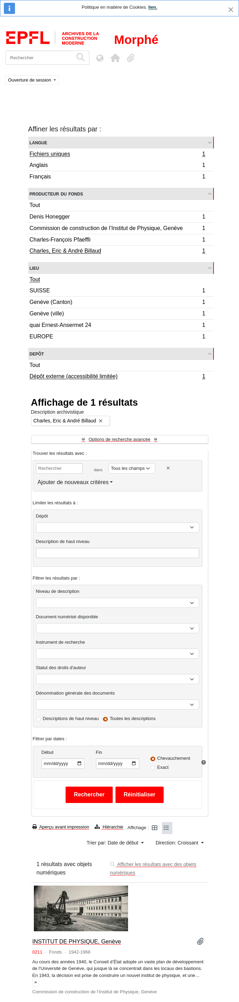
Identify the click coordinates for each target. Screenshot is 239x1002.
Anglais (117, 166)
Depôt (37, 353)
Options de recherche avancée (119, 439)
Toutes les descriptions (133, 718)
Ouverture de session (30, 80)
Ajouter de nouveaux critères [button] (73, 482)
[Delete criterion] (168, 468)
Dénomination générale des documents (75, 693)
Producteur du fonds (56, 193)
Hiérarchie (109, 826)
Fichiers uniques (117, 155)
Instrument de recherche (60, 642)
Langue (38, 142)
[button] (115, 58)
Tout (35, 205)
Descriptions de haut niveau (71, 718)
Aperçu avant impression (60, 826)
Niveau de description (58, 591)
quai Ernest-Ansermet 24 (117, 326)
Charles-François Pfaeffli (117, 241)
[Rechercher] (39, 58)
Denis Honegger (117, 218)
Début (48, 752)
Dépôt (42, 516)
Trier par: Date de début (113, 843)
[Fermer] (231, 9)
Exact (163, 767)
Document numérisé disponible (67, 616)
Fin (99, 752)
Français (117, 177)
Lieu (34, 268)
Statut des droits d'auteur (61, 667)
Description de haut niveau (63, 541)
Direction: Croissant (178, 843)
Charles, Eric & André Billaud (117, 252)
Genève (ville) (117, 314)
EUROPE (117, 337)
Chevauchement (174, 758)
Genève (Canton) (117, 303)
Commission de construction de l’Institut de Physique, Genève (117, 229)
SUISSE (117, 291)
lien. (152, 7)
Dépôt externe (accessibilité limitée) (117, 377)
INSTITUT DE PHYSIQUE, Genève (76, 941)
